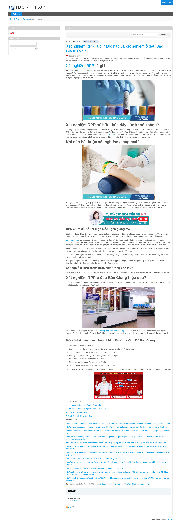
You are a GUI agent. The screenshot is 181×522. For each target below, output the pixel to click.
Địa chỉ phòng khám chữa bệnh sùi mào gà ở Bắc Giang (87, 409)
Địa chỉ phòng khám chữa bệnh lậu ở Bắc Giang (84, 405)
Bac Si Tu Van (15, 19)
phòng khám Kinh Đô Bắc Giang (112, 331)
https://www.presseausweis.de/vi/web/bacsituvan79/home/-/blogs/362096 (93, 459)
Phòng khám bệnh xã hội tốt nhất (78, 412)
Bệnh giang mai (72, 240)
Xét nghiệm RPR (80, 65)
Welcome (26, 19)
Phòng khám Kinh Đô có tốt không (79, 416)
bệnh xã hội (109, 134)
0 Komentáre (105, 484)
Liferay (170, 520)
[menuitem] (166, 2)
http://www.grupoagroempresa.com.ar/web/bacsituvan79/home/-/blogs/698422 (95, 468)
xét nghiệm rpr (144, 484)
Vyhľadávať (164, 35)
